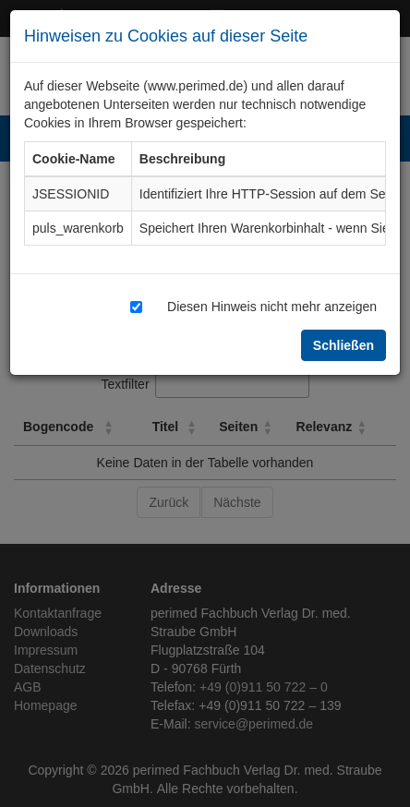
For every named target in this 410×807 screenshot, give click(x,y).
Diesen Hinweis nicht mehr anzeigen (272, 306)
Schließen (343, 345)
